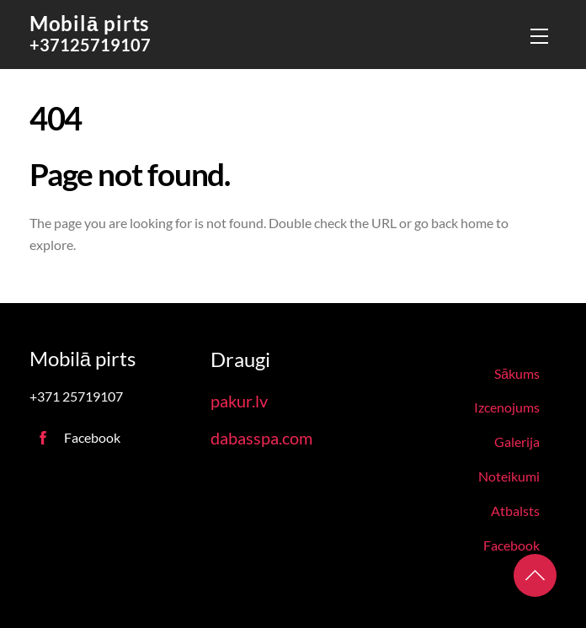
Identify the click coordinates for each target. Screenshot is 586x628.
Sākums (517, 373)
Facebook (511, 545)
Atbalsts (515, 511)
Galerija (517, 442)
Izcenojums (507, 407)
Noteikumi (509, 476)
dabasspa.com (261, 438)
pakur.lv (239, 401)
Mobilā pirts (89, 23)
